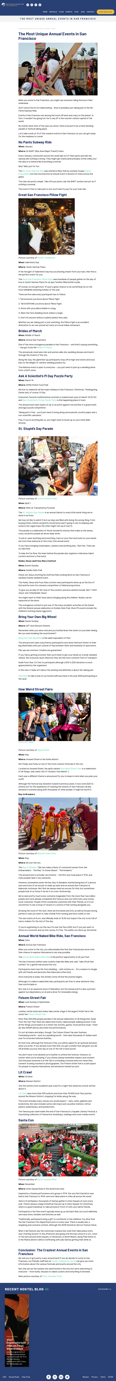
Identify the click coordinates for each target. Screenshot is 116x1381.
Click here (23, 676)
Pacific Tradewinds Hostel (64, 1261)
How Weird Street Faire (71, 768)
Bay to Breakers (30, 867)
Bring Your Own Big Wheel (30, 638)
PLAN (61, 12)
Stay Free (26, 1377)
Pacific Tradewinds (46, 258)
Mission (86, 1377)
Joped (30, 742)
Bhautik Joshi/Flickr (46, 853)
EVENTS (69, 12)
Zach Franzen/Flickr (47, 1179)
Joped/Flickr (43, 750)
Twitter (67, 1377)
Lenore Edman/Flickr (47, 498)
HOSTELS (53, 12)
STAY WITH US (105, 12)
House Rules (14, 1377)
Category (103, 1289)
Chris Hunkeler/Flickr (52, 1276)
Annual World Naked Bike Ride (36, 957)
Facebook (48, 1377)
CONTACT (91, 12)
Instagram (55, 1377)
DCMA (110, 1377)
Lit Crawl (22, 1093)
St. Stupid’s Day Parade (33, 512)
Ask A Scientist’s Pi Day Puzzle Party (39, 400)
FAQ (4, 1377)
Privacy (94, 1377)
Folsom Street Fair (36, 1014)
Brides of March (44, 347)
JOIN (83, 12)
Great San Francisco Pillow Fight (37, 279)
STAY (76, 12)
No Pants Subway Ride (33, 171)
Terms (102, 1377)
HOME (45, 12)
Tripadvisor (61, 1377)
